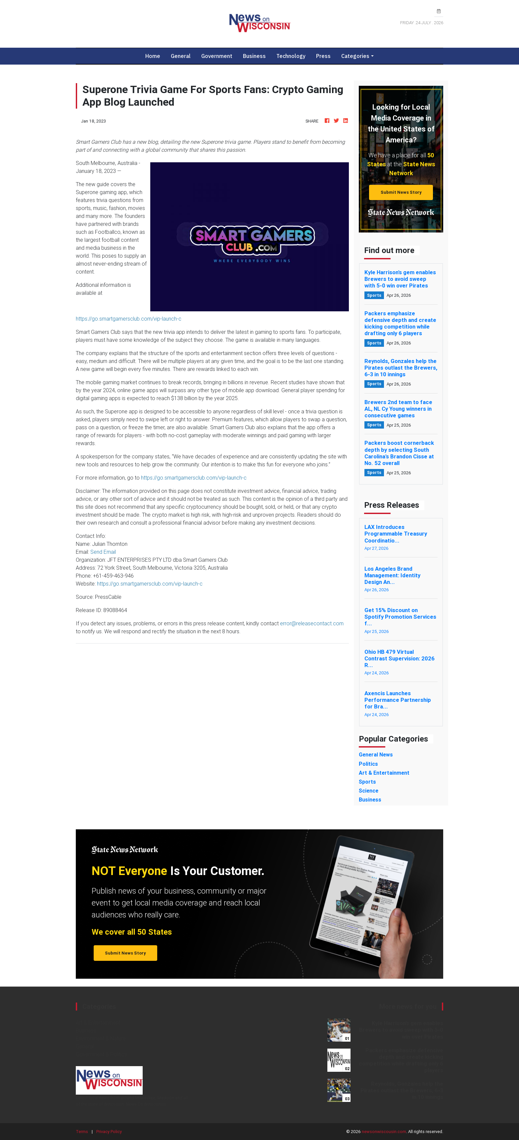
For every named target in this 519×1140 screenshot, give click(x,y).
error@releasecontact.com (312, 623)
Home (155, 55)
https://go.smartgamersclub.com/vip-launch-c (128, 318)
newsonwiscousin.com (384, 1131)
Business (254, 56)
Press (323, 56)
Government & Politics (101, 1054)
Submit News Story (401, 192)
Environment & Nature (101, 1038)
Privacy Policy (109, 1131)
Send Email (103, 551)
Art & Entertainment (98, 1022)
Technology (291, 56)
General (181, 56)
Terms (82, 1131)
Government (216, 56)
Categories (355, 56)
